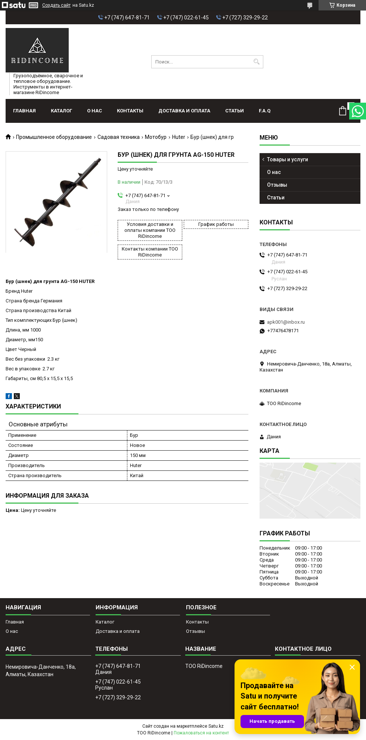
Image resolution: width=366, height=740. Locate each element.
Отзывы (277, 185)
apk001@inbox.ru (286, 322)
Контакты (130, 111)
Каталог (61, 111)
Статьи (234, 111)
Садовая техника (118, 137)
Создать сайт (56, 5)
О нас (94, 111)
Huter (178, 137)
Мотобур (156, 137)
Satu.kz (216, 726)
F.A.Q (264, 111)
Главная (24, 111)
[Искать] (256, 61)
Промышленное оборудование (54, 137)
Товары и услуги (287, 159)
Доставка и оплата (184, 111)
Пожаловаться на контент (201, 733)
